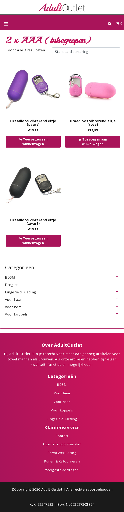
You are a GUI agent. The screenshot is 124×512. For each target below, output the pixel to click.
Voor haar (13, 299)
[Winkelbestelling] (86, 51)
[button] (110, 24)
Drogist (11, 284)
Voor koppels (16, 314)
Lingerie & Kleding (20, 292)
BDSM (10, 277)
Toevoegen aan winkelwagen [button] (35, 141)
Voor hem (13, 307)
